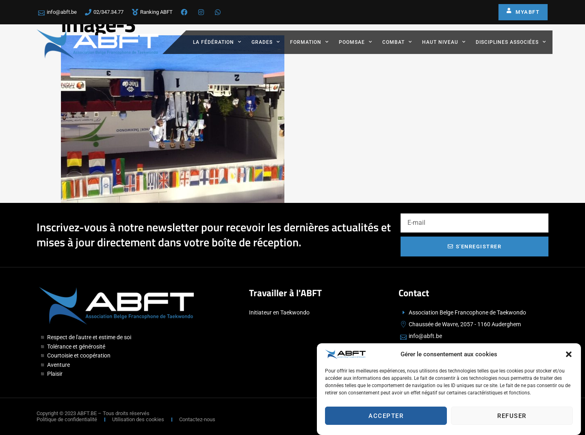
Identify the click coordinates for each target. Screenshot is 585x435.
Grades (265, 41)
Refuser (511, 418)
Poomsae (355, 41)
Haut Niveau (444, 41)
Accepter (385, 418)
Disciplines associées (511, 41)
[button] (569, 356)
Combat (397, 41)
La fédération (217, 41)
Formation (309, 41)
